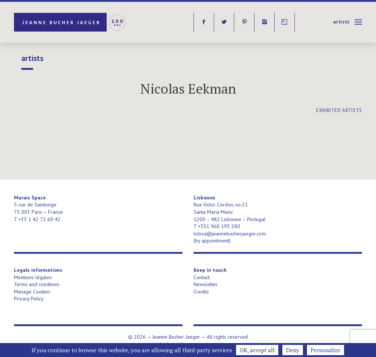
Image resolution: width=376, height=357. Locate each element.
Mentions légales (33, 277)
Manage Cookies (32, 291)
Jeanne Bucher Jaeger (70, 22)
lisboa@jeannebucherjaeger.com (230, 233)
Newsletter (206, 284)
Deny (292, 350)
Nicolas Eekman (188, 89)
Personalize (325, 350)
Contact (202, 277)
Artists (341, 22)
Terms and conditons (36, 284)
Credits (201, 291)
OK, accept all (257, 350)
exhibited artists (339, 110)
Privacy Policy (29, 298)
